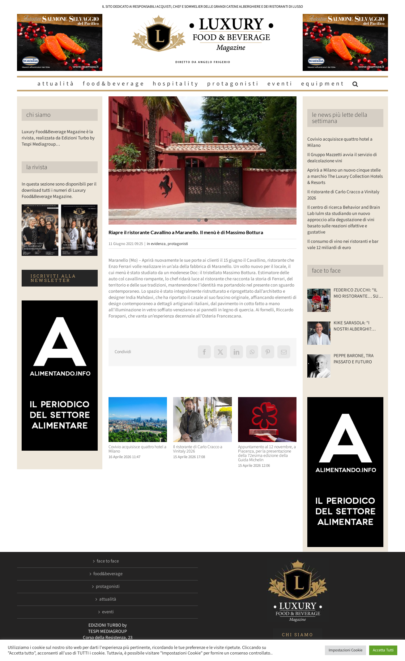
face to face (326, 270)
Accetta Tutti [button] (383, 650)
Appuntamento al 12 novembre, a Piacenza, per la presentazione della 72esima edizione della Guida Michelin (267, 453)
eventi (108, 612)
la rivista (36, 167)
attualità (107, 599)
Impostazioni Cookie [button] (345, 650)
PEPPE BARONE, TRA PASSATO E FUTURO (353, 359)
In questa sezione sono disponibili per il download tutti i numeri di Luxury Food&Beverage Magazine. (59, 190)
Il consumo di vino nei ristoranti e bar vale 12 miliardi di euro (342, 244)
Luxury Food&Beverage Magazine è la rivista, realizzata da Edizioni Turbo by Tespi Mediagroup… (58, 138)
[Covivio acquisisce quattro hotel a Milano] (138, 400)
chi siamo (38, 115)
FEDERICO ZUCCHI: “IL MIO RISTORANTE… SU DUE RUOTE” (356, 293)
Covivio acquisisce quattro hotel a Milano (137, 449)
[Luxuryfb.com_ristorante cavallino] (202, 160)
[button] (356, 83)
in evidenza (156, 244)
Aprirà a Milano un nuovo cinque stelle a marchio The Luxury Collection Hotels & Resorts (345, 176)
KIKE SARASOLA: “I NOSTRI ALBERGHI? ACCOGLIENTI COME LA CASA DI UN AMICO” (356, 326)
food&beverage (107, 574)
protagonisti (178, 244)
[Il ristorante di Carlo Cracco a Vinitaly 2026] (202, 400)
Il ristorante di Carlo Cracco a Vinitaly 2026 (197, 449)
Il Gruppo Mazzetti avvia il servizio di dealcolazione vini (342, 157)
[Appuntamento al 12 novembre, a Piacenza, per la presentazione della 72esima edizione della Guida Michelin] (267, 400)
